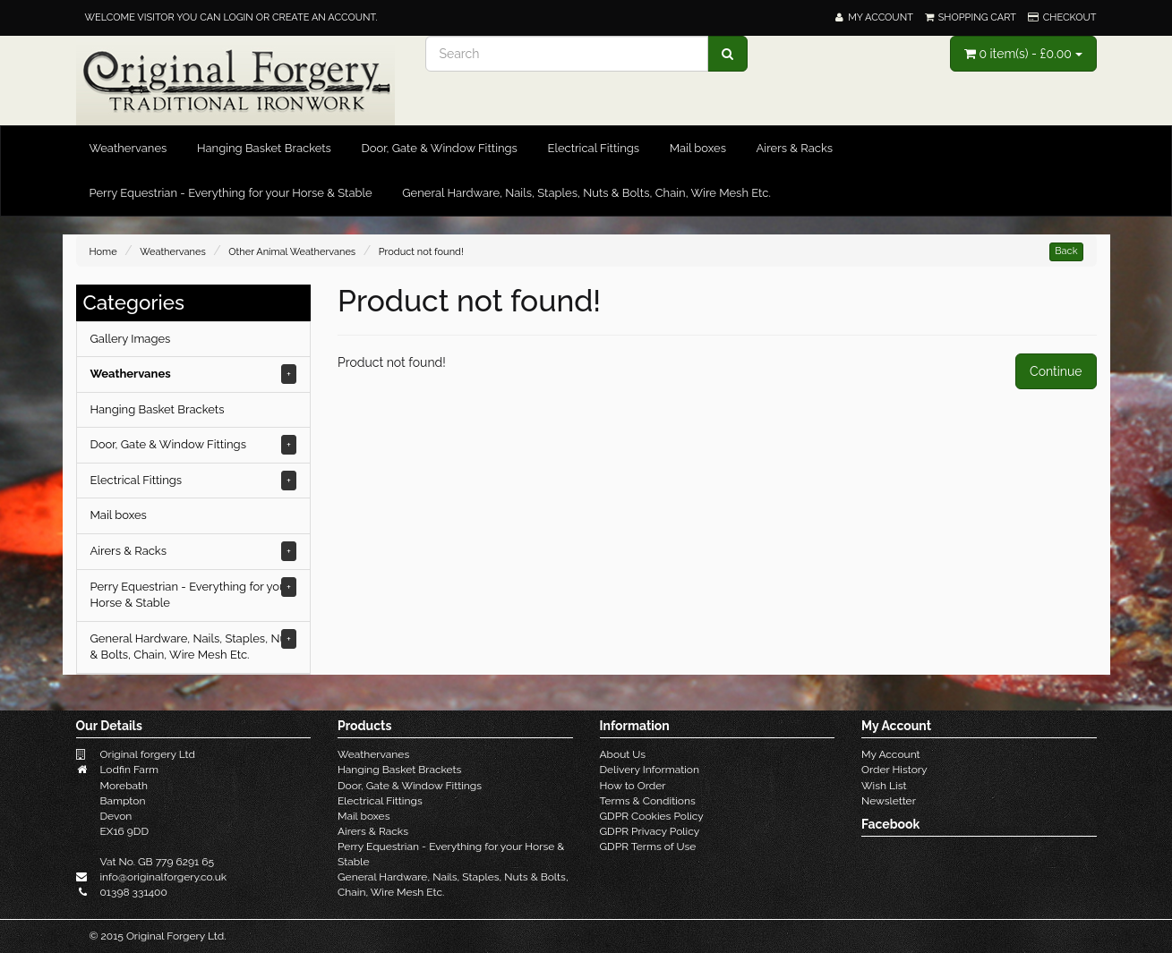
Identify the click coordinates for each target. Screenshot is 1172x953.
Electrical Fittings (593, 148)
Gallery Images (130, 338)
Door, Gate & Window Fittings (439, 148)
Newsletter (888, 801)
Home (103, 252)
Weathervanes (128, 148)
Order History (894, 769)
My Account (890, 754)
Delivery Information (650, 769)
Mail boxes (698, 148)
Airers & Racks (795, 148)
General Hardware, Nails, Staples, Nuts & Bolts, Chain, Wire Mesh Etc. (586, 193)
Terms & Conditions (648, 801)
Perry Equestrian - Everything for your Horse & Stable (231, 193)
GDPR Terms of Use (648, 846)
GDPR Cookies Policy (652, 816)
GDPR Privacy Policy (650, 831)
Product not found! (421, 252)
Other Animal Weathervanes (291, 252)
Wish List (883, 785)
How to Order (633, 785)
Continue (1056, 371)
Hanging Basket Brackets (264, 148)
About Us (623, 754)
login (237, 17)
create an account (323, 17)
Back (1066, 251)
